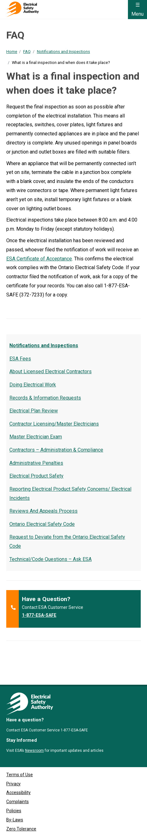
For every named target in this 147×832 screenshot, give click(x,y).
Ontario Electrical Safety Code (42, 524)
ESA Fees (20, 359)
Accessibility (18, 764)
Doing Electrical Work (32, 385)
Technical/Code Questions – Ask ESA (50, 559)
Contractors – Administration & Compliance (56, 450)
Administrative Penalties (36, 463)
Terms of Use (19, 746)
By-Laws (14, 791)
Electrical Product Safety (36, 476)
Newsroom (34, 722)
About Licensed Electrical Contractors (50, 371)
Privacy (13, 755)
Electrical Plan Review (33, 411)
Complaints (17, 773)
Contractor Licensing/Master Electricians (54, 424)
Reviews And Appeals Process (43, 511)
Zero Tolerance (21, 800)
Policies (13, 782)
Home (11, 51)
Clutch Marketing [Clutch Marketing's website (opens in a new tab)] (48, 824)
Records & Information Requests (45, 398)
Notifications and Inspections (63, 51)
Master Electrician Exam (35, 437)
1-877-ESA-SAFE (39, 615)
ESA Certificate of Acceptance (39, 259)
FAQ (27, 51)
